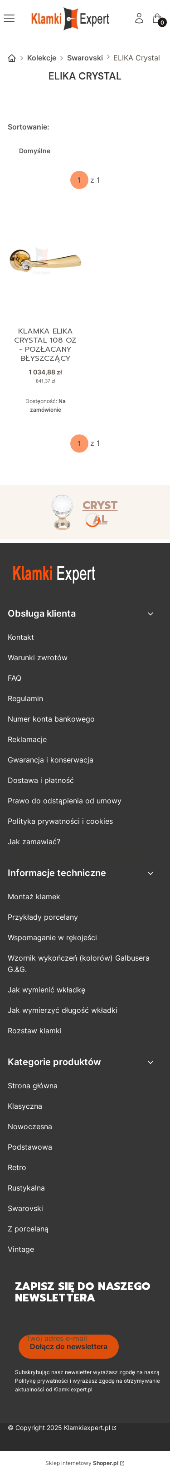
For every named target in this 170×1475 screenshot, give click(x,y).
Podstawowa (30, 1146)
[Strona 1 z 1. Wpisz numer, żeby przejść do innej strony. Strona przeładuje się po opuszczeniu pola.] (79, 180)
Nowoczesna (30, 1126)
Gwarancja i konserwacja (50, 759)
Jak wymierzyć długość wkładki (62, 1010)
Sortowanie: (28, 126)
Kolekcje (41, 57)
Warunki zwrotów (38, 657)
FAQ (14, 678)
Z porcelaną (28, 1228)
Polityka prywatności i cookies (60, 821)
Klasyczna (25, 1106)
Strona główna (11, 58)
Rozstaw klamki (35, 1030)
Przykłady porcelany (43, 917)
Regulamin (25, 698)
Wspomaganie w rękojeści (52, 937)
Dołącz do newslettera (68, 1346)
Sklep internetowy (81, 1463)
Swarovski (85, 57)
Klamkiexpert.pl (87, 1427)
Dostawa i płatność (41, 780)
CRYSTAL (100, 512)
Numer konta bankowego (51, 718)
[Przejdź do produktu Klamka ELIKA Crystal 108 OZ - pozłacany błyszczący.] (45, 261)
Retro (17, 1167)
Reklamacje (27, 739)
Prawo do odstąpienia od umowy (64, 800)
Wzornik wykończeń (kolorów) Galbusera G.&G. (79, 963)
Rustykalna (26, 1187)
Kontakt (21, 637)
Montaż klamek (34, 896)
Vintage (21, 1249)
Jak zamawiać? (34, 841)
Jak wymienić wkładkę (46, 989)
